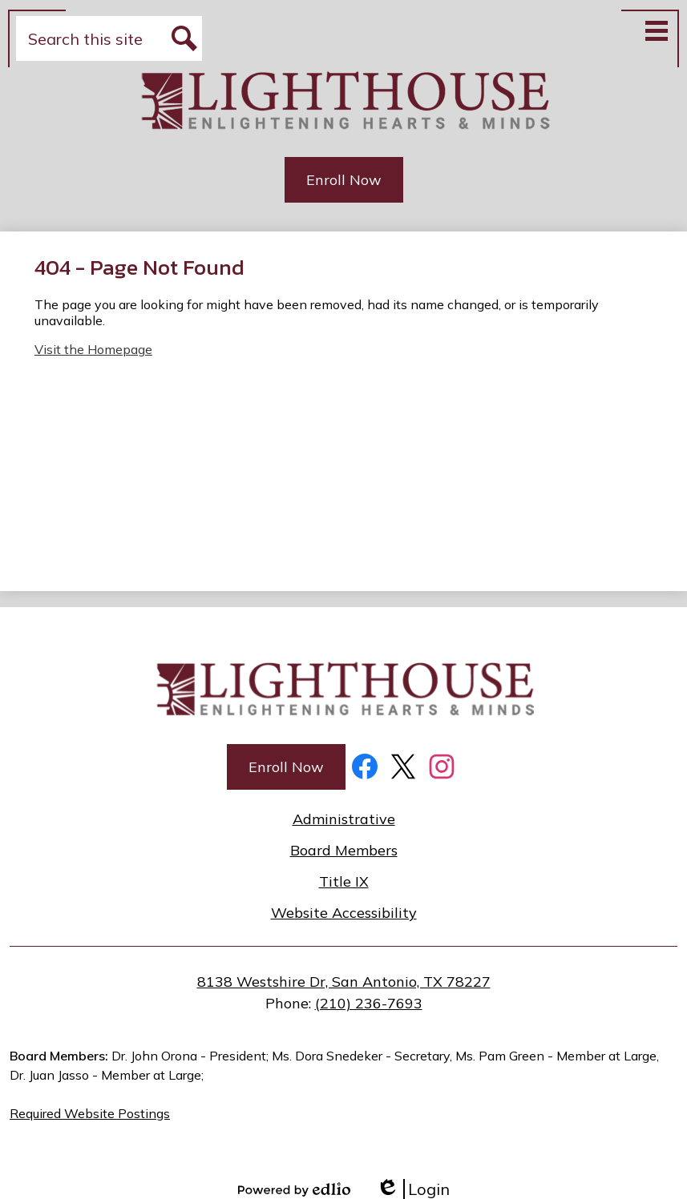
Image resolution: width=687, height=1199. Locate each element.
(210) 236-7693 (368, 1003)
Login (413, 1189)
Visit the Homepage (93, 349)
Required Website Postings (90, 1113)
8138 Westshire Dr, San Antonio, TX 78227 (344, 981)
